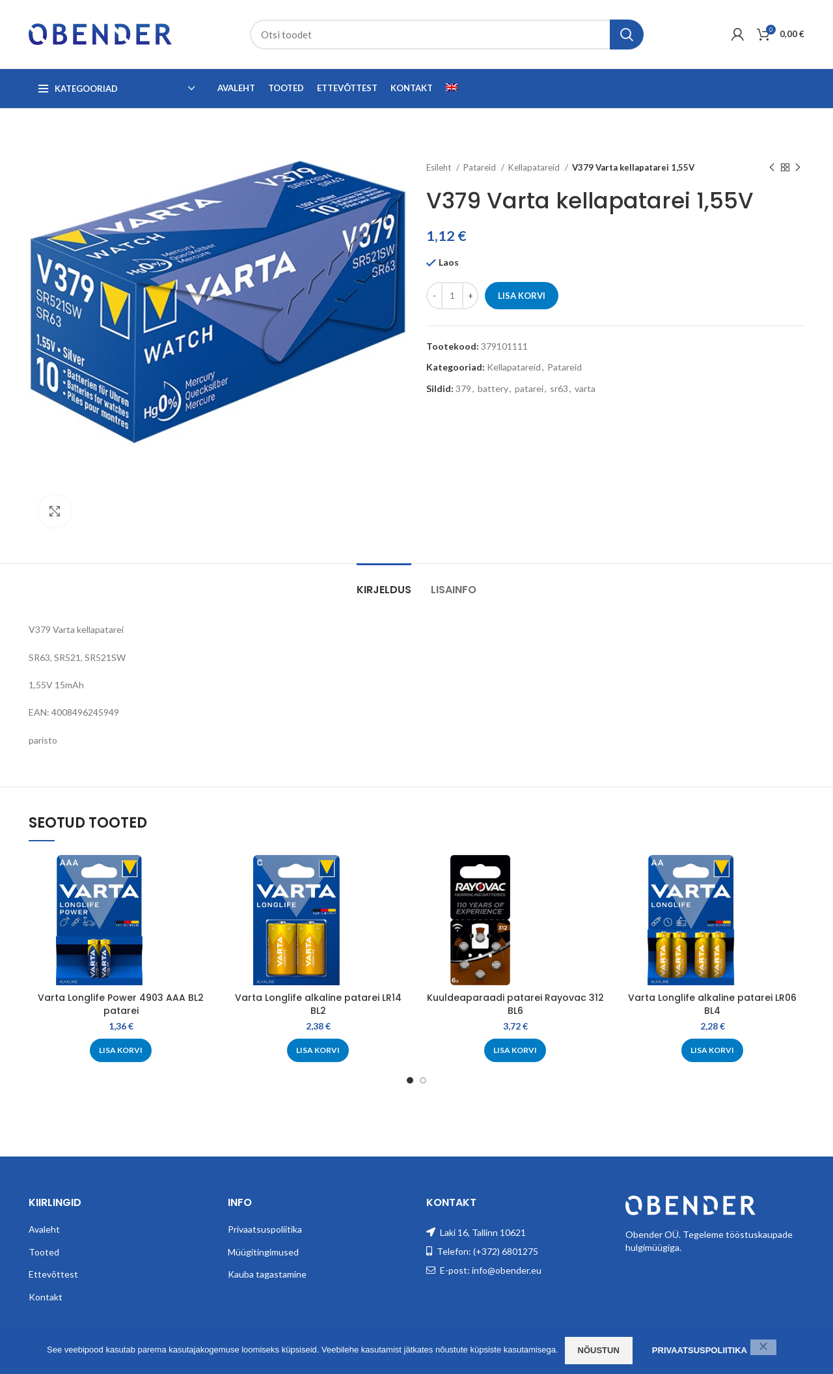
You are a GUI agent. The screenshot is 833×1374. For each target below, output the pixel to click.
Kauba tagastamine (267, 1274)
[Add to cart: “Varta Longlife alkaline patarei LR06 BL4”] (712, 1050)
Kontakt (45, 1296)
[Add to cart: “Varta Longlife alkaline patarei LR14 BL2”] (318, 1050)
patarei (529, 388)
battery (493, 388)
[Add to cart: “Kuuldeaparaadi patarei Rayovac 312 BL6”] (515, 1050)
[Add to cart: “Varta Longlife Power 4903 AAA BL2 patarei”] (121, 1050)
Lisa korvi (521, 295)
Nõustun (599, 1350)
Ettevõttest (53, 1274)
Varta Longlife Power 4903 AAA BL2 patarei (121, 1004)
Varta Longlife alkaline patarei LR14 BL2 (318, 1004)
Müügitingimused (263, 1251)
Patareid (480, 167)
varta (585, 388)
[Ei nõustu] (763, 1347)
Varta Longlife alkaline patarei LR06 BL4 (712, 1004)
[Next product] (797, 168)
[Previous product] (771, 168)
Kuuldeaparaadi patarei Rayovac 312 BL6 (515, 1004)
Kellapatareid (535, 167)
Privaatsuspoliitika (265, 1229)
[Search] (447, 34)
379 (463, 388)
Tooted (44, 1251)
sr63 (559, 388)
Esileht (439, 167)
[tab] (384, 583)
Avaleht (44, 1229)
